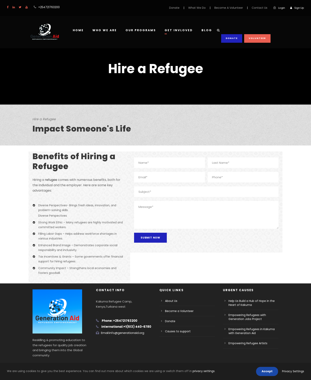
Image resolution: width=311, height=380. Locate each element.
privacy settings (179, 371)
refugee (49, 179)
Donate (183, 7)
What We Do (204, 7)
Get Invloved (178, 30)
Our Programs (141, 30)
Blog (206, 30)
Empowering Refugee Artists (246, 348)
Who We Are (104, 30)
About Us (171, 306)
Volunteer (257, 30)
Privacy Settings (294, 371)
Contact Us (261, 7)
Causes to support (176, 336)
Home (78, 30)
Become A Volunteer (233, 7)
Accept (270, 371)
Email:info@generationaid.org (120, 337)
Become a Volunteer (177, 316)
